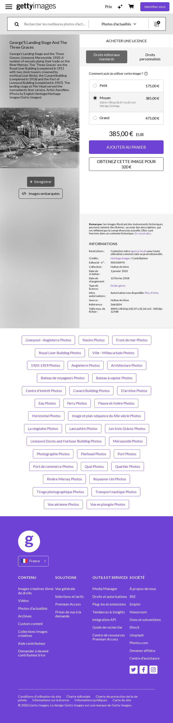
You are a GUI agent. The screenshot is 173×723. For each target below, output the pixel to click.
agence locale (138, 251)
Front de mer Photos (132, 340)
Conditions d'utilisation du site (39, 696)
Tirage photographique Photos (60, 492)
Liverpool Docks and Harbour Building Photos (66, 441)
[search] (19, 23)
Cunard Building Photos (91, 390)
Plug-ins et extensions (109, 604)
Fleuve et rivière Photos (116, 403)
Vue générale (65, 589)
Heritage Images (120, 258)
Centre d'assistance (144, 658)
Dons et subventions (145, 620)
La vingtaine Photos (43, 428)
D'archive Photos (134, 390)
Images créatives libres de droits (36, 591)
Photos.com (139, 643)
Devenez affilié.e (142, 651)
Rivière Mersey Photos (64, 479)
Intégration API (104, 620)
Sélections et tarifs (69, 597)
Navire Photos (93, 340)
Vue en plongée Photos (107, 504)
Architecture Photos (126, 365)
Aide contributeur (32, 643)
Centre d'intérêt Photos (44, 390)
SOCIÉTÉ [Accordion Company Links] (137, 577)
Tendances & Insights (108, 612)
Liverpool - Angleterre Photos (48, 340)
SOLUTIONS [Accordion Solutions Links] (65, 577)
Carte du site (122, 700)
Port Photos (127, 454)
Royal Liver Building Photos (60, 353)
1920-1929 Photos (45, 365)
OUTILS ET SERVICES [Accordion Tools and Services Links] (110, 577)
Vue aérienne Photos (63, 504)
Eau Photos (47, 403)
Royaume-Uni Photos (109, 479)
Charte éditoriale (78, 696)
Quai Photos (94, 466)
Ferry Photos (77, 403)
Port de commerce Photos (53, 466)
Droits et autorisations (109, 597)
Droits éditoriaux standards (106, 56)
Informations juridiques (91, 700)
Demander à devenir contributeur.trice (33, 653)
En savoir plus (143, 233)
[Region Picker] (33, 561)
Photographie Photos (53, 454)
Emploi (135, 604)
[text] (56, 24)
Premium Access (68, 604)
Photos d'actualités (33, 608)
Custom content (30, 624)
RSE (133, 597)
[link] (127, 292)
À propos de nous (143, 589)
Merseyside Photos (128, 441)
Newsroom (138, 612)
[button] (40, 138)
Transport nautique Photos (116, 492)
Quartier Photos (127, 466)
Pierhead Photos (93, 454)
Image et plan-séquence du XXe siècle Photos (106, 416)
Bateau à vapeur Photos (114, 378)
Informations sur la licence (50, 700)
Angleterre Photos (85, 365)
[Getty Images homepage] (36, 6)
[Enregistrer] (41, 182)
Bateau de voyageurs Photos (63, 378)
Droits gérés (118, 285)
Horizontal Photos (46, 416)
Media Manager (104, 589)
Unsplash (137, 635)
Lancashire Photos (83, 428)
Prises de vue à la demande (68, 614)
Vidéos (23, 601)
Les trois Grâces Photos (127, 428)
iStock (134, 627)
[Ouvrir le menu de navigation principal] (8, 6)
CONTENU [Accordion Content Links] (27, 577)
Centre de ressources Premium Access (108, 637)
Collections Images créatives (33, 633)
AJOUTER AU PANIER (126, 147)
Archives (25, 616)
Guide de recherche (107, 627)
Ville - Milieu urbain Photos (113, 353)
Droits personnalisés (150, 56)
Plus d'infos (152, 292)
